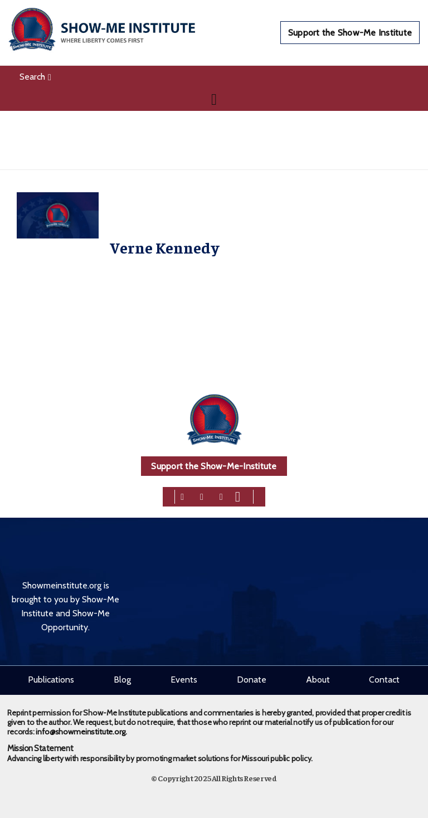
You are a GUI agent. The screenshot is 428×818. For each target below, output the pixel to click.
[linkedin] (221, 495)
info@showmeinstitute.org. (81, 732)
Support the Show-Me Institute (350, 32)
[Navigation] (214, 99)
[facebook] (182, 495)
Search (35, 76)
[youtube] (237, 495)
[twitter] (201, 495)
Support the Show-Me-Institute (213, 466)
